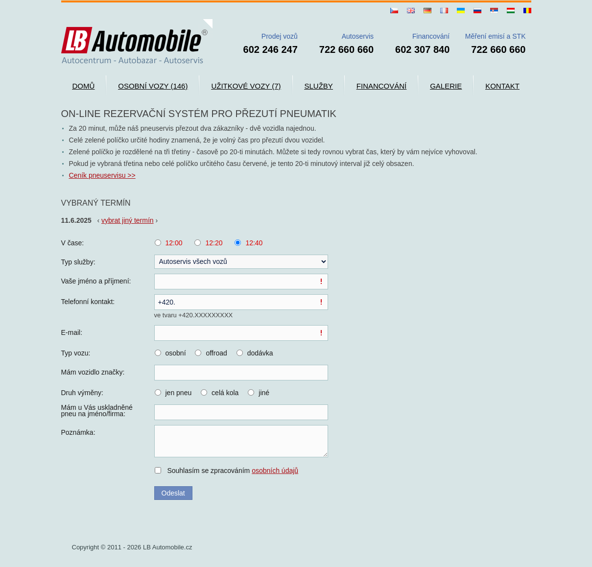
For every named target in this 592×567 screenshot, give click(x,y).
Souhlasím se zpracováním (232, 470)
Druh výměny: (82, 393)
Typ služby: (78, 262)
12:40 (253, 243)
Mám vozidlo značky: (93, 372)
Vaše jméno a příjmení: (96, 281)
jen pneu (179, 393)
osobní (176, 353)
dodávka (260, 353)
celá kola (225, 393)
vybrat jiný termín (127, 220)
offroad (216, 353)
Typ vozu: (76, 353)
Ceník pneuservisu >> (102, 175)
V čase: (72, 243)
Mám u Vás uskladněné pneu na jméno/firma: (97, 410)
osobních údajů (275, 470)
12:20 (213, 243)
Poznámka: (78, 432)
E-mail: (72, 332)
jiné (264, 393)
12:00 (174, 243)
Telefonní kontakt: (88, 302)
